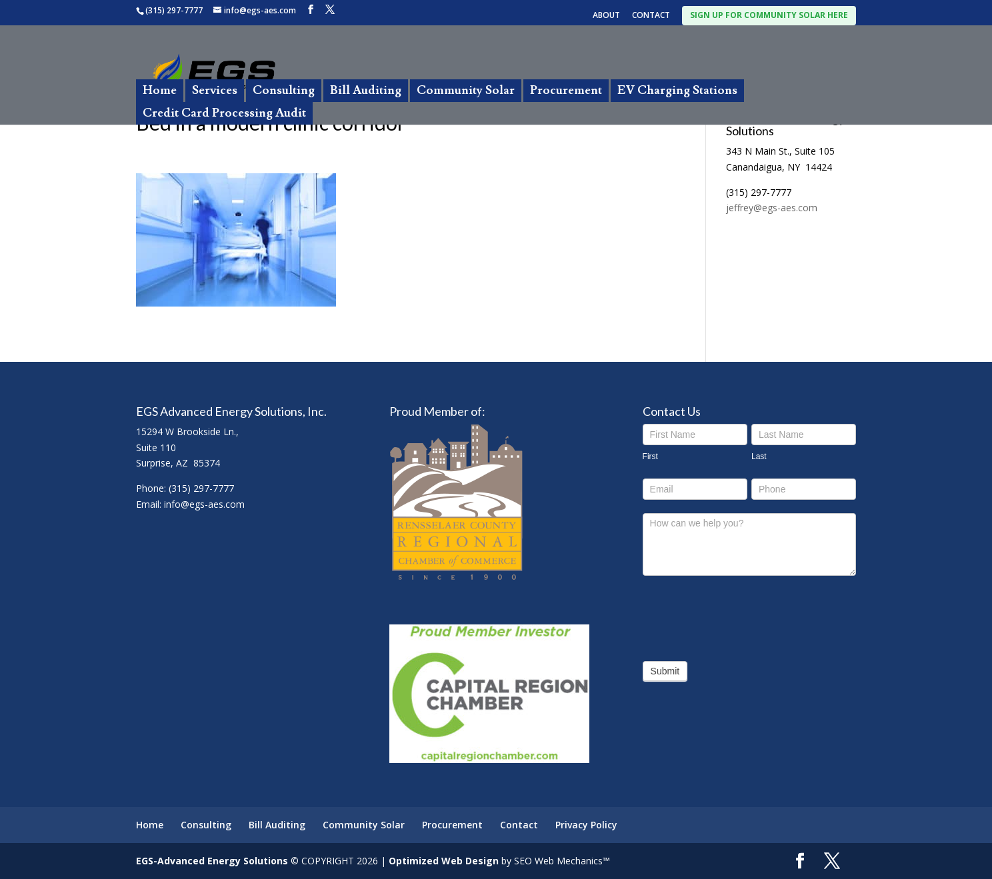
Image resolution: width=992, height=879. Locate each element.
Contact (519, 824)
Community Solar (466, 90)
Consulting (284, 90)
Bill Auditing (365, 90)
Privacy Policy (586, 824)
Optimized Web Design (444, 860)
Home (160, 90)
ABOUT (606, 16)
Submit (665, 671)
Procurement (566, 90)
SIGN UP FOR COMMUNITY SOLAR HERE (769, 15)
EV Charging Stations (677, 90)
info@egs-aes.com (204, 504)
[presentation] (744, 615)
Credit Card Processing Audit (224, 113)
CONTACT (651, 16)
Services (214, 90)
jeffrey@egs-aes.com (771, 207)
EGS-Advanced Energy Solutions (212, 860)
